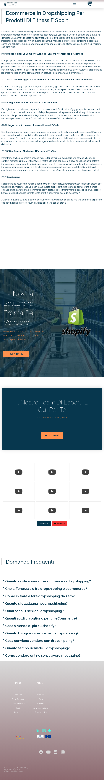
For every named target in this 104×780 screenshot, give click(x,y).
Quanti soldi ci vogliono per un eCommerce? (41, 618)
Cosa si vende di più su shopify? (30, 626)
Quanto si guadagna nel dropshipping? (36, 603)
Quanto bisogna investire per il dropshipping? (42, 633)
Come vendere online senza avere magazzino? (43, 655)
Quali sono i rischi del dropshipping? (34, 611)
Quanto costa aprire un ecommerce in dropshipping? (48, 581)
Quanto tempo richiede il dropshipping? (37, 648)
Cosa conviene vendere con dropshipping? (39, 641)
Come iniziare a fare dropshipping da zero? (40, 596)
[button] (74, 4)
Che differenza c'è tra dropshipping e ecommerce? (46, 589)
